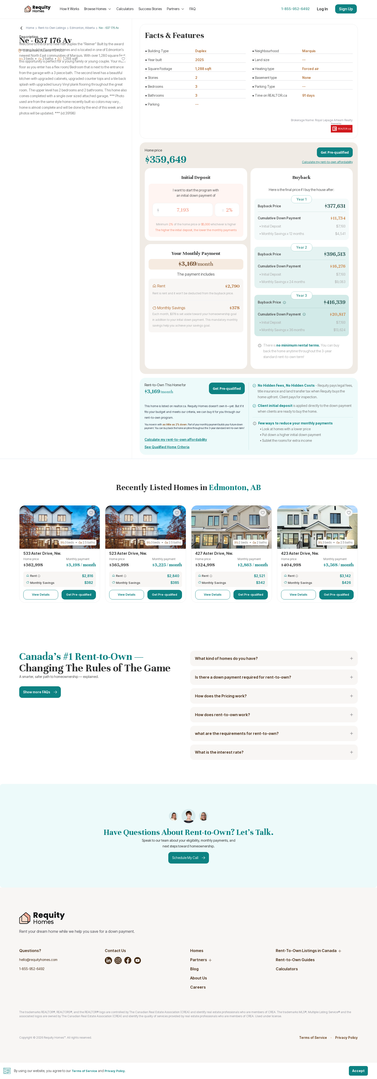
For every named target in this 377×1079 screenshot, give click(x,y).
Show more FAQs (40, 692)
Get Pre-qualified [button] (78, 594)
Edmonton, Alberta (82, 28)
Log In (322, 8)
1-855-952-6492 (295, 9)
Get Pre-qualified (335, 152)
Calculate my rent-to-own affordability (327, 162)
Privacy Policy (346, 1037)
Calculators (124, 9)
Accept (358, 1071)
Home (32, 28)
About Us (198, 978)
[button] (284, 302)
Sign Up (346, 8)
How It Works (69, 9)
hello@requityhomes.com (38, 960)
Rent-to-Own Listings (54, 28)
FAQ (192, 9)
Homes (196, 950)
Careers (198, 987)
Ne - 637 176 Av (107, 28)
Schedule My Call (188, 858)
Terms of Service (313, 1037)
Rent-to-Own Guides (295, 959)
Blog (194, 968)
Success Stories (150, 9)
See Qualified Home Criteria (167, 447)
